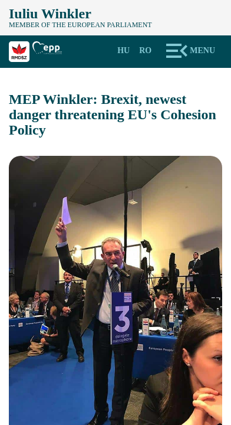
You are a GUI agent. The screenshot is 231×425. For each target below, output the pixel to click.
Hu (123, 50)
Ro (145, 50)
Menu (202, 50)
